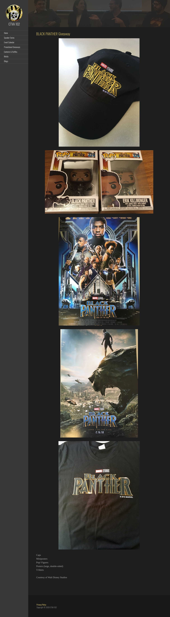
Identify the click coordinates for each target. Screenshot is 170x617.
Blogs (6, 61)
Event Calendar (9, 42)
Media (6, 56)
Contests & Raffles (10, 51)
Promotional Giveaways (12, 47)
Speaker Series (9, 37)
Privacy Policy (41, 604)
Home (6, 32)
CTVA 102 (14, 24)
